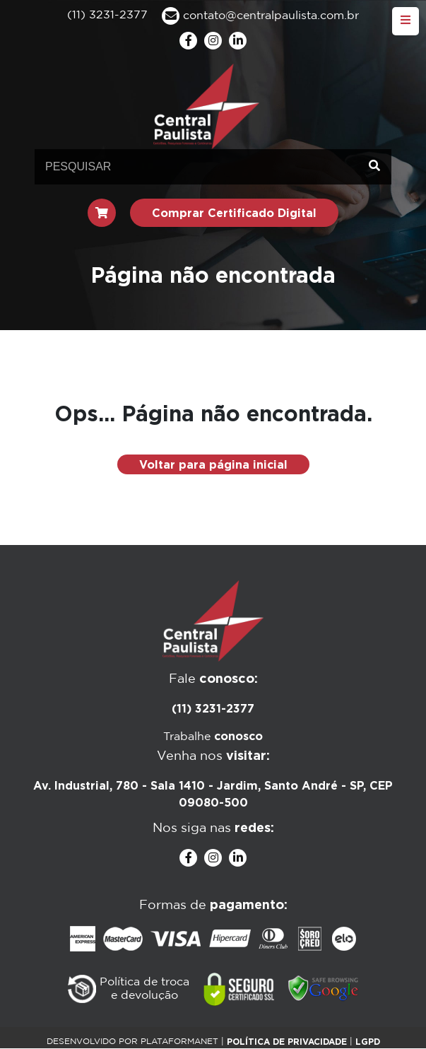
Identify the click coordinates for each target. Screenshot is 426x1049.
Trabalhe (213, 737)
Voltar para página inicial (213, 464)
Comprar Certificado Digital (234, 212)
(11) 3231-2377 (213, 708)
